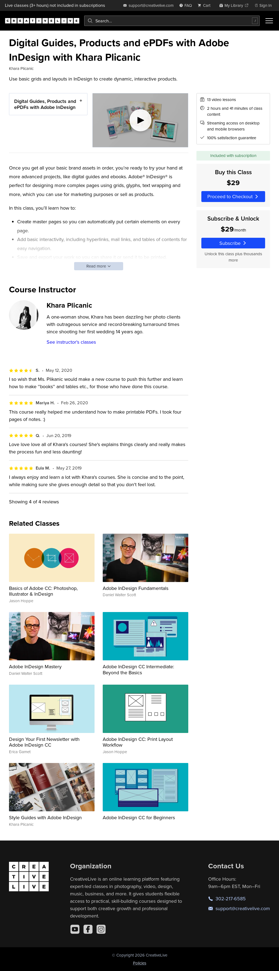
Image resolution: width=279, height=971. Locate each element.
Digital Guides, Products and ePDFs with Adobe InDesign (45, 104)
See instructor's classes (71, 341)
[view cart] (205, 5)
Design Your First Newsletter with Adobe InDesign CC (44, 742)
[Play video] (140, 120)
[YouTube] (75, 929)
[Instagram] (101, 929)
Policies (139, 963)
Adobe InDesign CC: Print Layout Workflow (138, 742)
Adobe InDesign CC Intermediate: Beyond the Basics (138, 669)
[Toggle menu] (269, 21)
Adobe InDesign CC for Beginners (139, 817)
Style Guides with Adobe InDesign (45, 817)
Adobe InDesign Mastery (35, 666)
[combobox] (171, 21)
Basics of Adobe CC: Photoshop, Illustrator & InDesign (43, 591)
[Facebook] (88, 929)
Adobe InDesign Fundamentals (135, 588)
